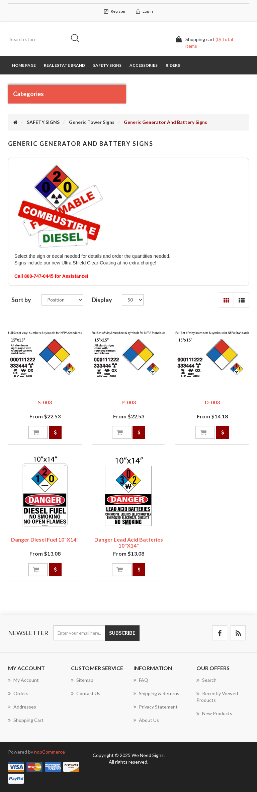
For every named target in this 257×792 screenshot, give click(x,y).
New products (214, 713)
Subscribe (122, 633)
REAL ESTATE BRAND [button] (64, 65)
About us (146, 720)
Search (77, 39)
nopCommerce (49, 752)
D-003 (212, 402)
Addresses (22, 707)
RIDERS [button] (173, 65)
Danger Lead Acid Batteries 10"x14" (128, 542)
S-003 (45, 402)
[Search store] (45, 39)
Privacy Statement (156, 707)
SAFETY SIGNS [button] (107, 65)
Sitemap (82, 680)
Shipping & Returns (156, 693)
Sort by (21, 300)
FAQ (141, 680)
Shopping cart (26, 720)
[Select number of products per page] (133, 300)
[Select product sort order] (62, 300)
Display (102, 300)
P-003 (128, 402)
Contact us (85, 693)
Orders (18, 693)
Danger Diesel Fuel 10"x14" (45, 539)
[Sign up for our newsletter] (79, 632)
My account (23, 680)
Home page (24, 65)
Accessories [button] (144, 65)
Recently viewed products (217, 696)
